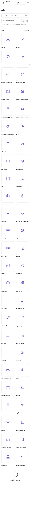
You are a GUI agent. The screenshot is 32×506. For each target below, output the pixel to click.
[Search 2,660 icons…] (15, 15)
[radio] (23, 21)
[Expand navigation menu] (28, 3)
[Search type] (10, 21)
